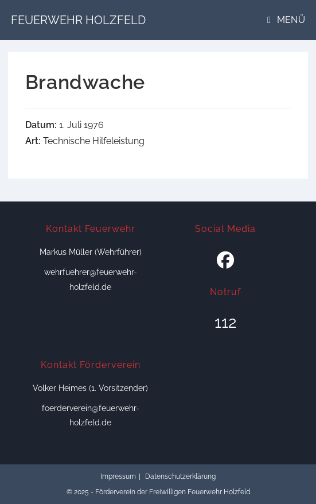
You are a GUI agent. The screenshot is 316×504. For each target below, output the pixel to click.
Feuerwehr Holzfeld (78, 20)
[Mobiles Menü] (286, 19)
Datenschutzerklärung (180, 476)
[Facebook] (225, 260)
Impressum (118, 476)
